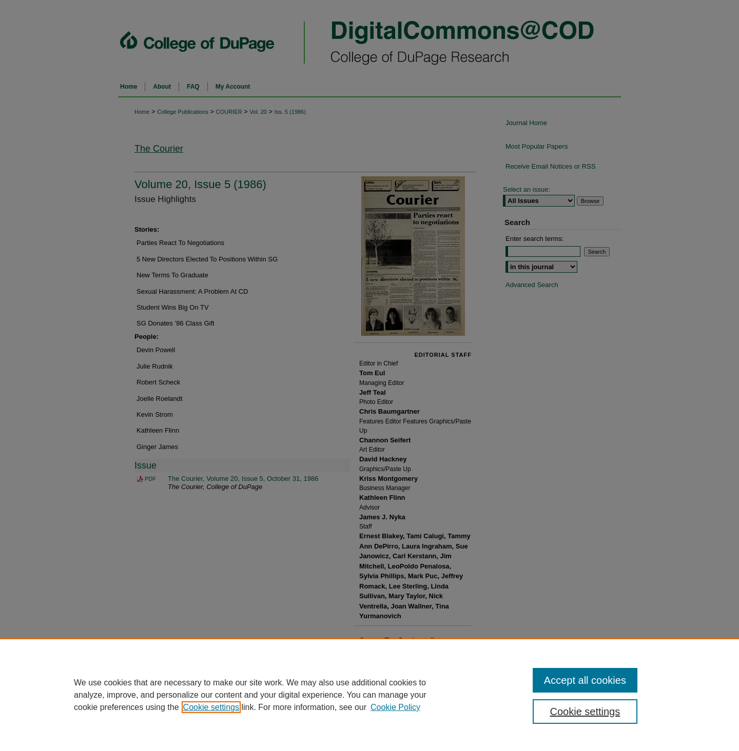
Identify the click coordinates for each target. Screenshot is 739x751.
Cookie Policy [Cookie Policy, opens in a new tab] (395, 707)
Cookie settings (211, 707)
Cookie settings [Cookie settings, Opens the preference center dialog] (585, 711)
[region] (369, 694)
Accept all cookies (585, 680)
